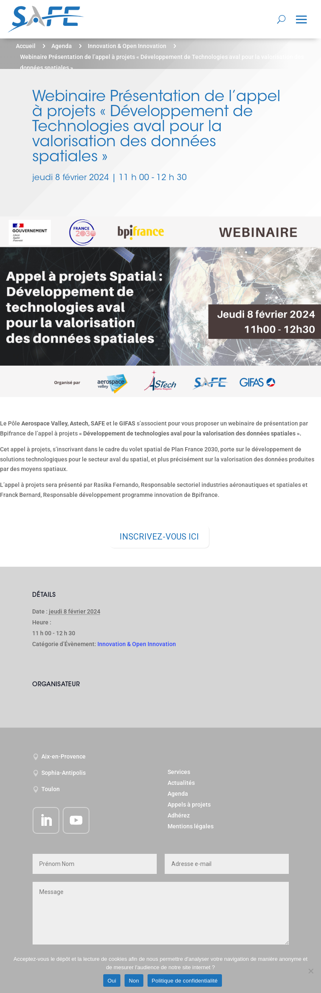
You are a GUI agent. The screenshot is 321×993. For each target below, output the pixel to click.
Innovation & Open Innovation (127, 46)
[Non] (310, 971)
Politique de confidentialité (185, 981)
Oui (111, 981)
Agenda (61, 46)
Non (134, 981)
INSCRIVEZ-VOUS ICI (159, 537)
